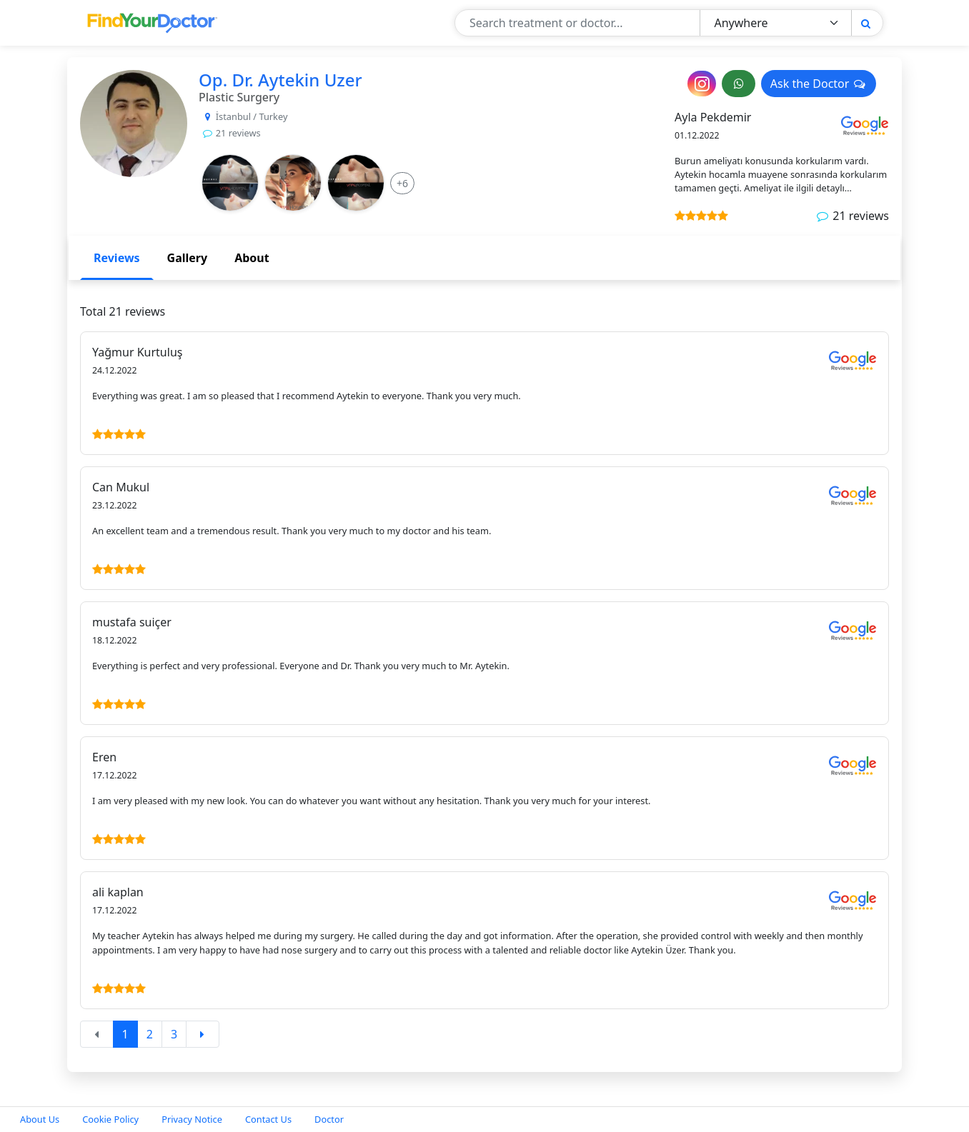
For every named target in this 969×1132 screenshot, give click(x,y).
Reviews (117, 258)
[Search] (866, 23)
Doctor (329, 1119)
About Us (39, 1119)
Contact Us (268, 1119)
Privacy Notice (192, 1119)
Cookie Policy (110, 1119)
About (251, 258)
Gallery (187, 258)
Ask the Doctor (818, 83)
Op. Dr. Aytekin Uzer (280, 79)
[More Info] (402, 183)
